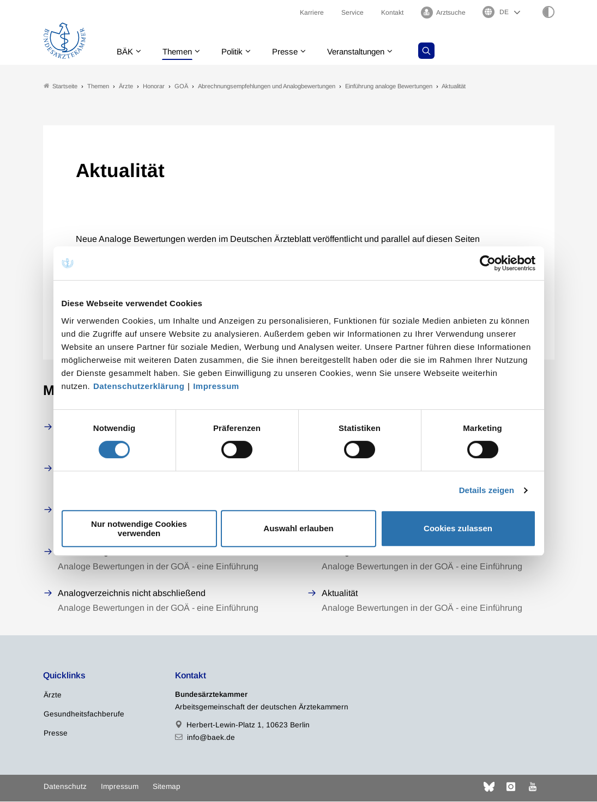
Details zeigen (486, 490)
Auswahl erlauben (298, 528)
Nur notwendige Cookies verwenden (139, 528)
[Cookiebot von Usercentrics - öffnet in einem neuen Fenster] (488, 263)
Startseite (60, 86)
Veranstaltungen (369, 51)
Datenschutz (65, 787)
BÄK (127, 51)
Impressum (216, 386)
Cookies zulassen (458, 528)
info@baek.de (211, 738)
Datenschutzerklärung (139, 386)
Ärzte (53, 695)
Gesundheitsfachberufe (84, 714)
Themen (182, 51)
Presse (294, 51)
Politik (239, 51)
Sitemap (166, 787)
